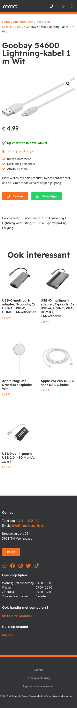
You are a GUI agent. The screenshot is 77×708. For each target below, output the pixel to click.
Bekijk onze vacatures (17, 616)
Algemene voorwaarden (38, 686)
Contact (38, 669)
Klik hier (7, 635)
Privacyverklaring (38, 678)
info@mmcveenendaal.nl (28, 525)
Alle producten (23, 22)
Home (6, 22)
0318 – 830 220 (27, 521)
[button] (72, 6)
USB (20, 27)
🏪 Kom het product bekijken (18, 151)
